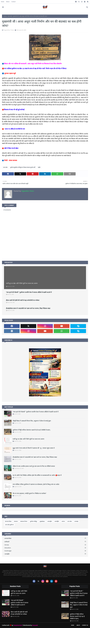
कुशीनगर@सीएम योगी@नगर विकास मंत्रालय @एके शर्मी (22, 167)
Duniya (45, 545)
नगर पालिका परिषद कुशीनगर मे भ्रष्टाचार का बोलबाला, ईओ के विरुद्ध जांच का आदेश (36, 484)
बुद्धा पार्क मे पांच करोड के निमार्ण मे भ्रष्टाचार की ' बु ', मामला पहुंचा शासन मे (34, 448)
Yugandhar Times (9, 30)
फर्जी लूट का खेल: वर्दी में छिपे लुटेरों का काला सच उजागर (22, 283)
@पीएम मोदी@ (33, 521)
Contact (13, 1)
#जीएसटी (45, 541)
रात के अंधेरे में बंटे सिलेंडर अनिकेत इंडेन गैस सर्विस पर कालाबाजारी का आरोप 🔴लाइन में (37, 475)
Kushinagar (45, 551)
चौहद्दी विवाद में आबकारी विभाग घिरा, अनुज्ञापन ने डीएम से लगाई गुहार (32, 421)
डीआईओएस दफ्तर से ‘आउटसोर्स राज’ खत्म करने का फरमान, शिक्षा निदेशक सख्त (28, 308)
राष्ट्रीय (39, 167)
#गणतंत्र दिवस (8, 521)
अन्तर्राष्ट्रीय (56, 521)
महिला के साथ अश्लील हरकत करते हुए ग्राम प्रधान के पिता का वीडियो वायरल (34, 466)
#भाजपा (16, 521)
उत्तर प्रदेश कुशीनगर (9, 524)
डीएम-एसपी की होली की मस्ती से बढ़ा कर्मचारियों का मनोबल (22, 300)
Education (45, 548)
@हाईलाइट (42, 521)
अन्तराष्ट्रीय (49, 521)
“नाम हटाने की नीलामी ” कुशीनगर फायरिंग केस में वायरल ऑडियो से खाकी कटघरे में (29, 292)
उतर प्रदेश (69, 521)
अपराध (63, 521)
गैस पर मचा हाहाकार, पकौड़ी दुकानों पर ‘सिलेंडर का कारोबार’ (29, 493)
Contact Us (85, 625)
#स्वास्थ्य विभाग (23, 521)
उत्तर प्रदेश (10, 16)
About (7, 1)
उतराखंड (76, 521)
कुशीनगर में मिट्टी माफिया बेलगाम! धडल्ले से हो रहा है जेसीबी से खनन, (31, 430)
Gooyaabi (35, 625)
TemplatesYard (18, 625)
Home (2, 1)
